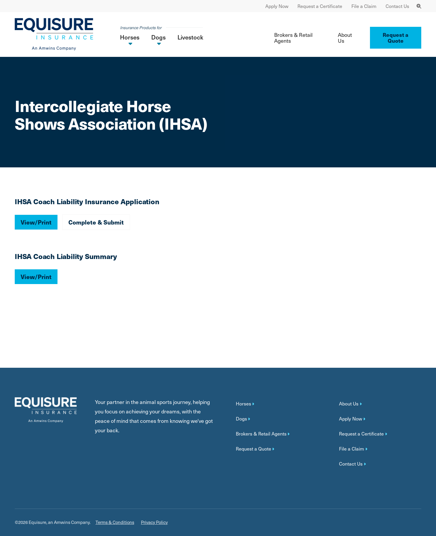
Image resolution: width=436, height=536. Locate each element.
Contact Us (397, 6)
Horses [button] (129, 37)
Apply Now (276, 6)
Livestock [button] (190, 37)
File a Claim (363, 6)
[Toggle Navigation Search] (419, 6)
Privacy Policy (154, 522)
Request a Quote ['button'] (395, 37)
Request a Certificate (319, 6)
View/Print (36, 222)
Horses (243, 403)
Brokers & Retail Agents (293, 37)
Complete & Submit (96, 222)
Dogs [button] (158, 37)
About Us (345, 37)
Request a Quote (253, 448)
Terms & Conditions (115, 522)
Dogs (241, 418)
